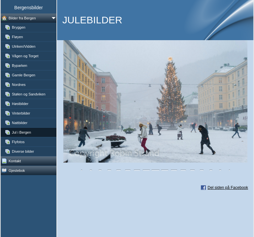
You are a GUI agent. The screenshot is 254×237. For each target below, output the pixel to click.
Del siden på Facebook (227, 187)
